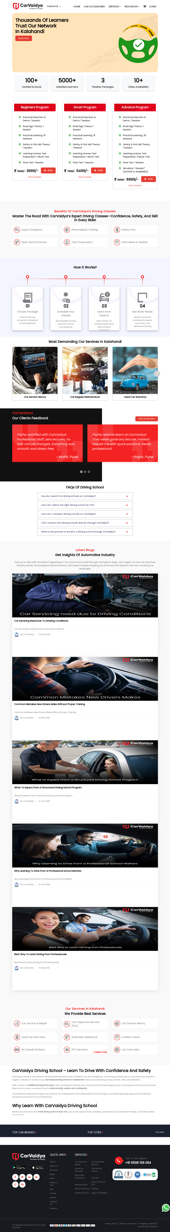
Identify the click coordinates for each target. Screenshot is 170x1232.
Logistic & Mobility (99, 1193)
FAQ (51, 1189)
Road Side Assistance (80, 1176)
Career (53, 1193)
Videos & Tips (54, 1183)
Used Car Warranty (79, 1169)
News (52, 1178)
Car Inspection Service (97, 1163)
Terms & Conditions (128, 1223)
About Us (54, 1166)
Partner (53, 1197)
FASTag (94, 1188)
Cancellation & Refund (147, 1226)
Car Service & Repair (81, 1163)
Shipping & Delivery (148, 1223)
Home (77, 6)
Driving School (81, 1184)
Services (115, 6)
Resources (132, 6)
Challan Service (82, 1193)
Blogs (52, 1174)
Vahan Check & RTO (98, 1183)
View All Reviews (147, 418)
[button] (144, 5)
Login (152, 6)
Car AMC (95, 1178)
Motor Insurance (82, 1188)
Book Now (23, 38)
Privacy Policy (111, 1223)
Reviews (53, 1208)
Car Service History (96, 1169)
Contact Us (53, 1202)
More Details (35, 176)
